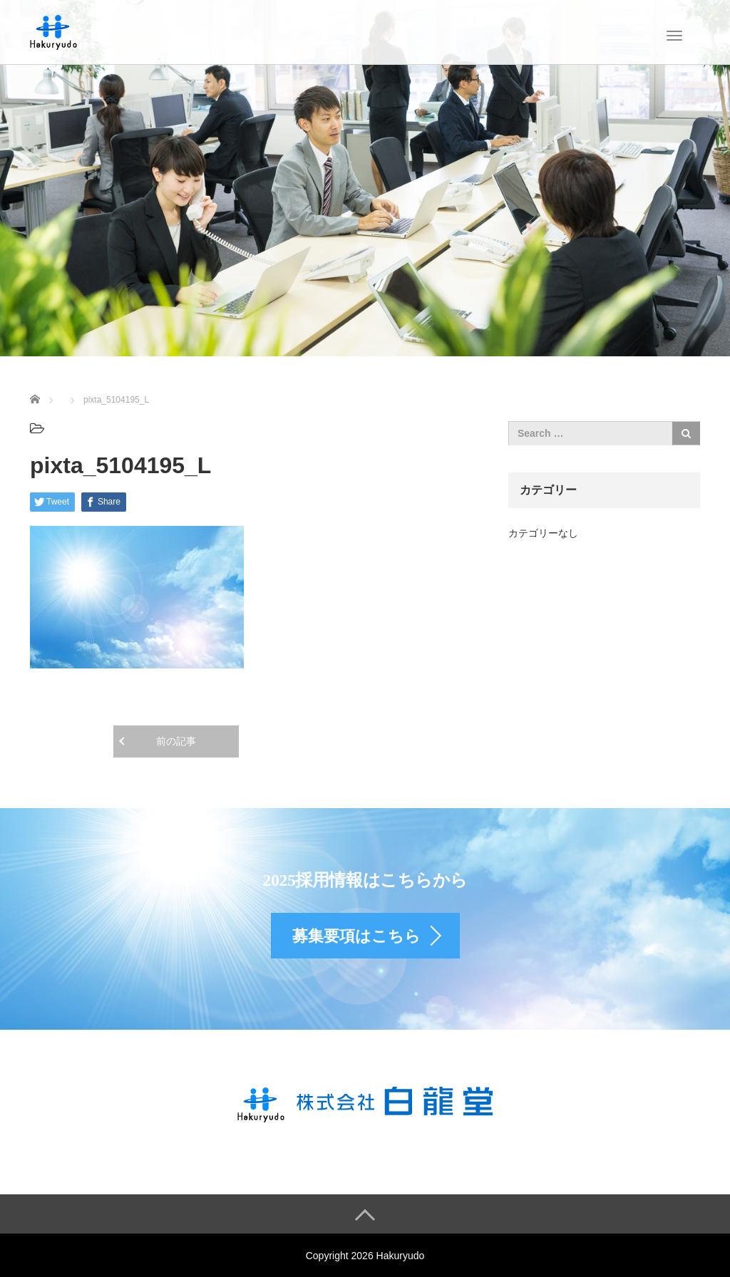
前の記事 (176, 741)
